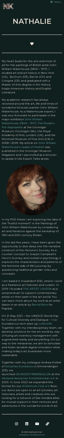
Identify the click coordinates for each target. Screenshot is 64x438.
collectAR (45, 323)
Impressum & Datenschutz (32, 435)
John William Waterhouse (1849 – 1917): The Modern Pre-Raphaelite (28, 123)
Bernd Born (40, 304)
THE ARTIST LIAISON (37, 288)
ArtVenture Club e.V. (36, 386)
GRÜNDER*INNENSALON (33, 374)
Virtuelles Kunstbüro (19, 366)
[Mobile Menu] (56, 2)
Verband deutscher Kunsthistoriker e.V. (28, 378)
